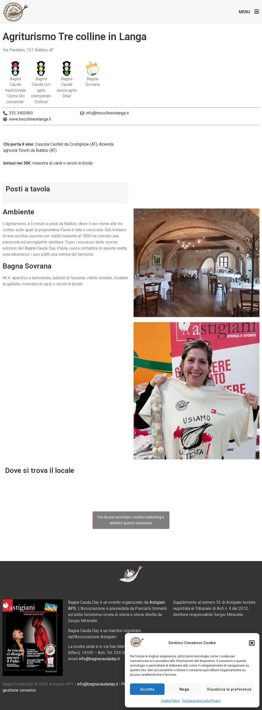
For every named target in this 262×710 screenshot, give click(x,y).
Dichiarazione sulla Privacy (201, 701)
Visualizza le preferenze (229, 689)
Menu (244, 11)
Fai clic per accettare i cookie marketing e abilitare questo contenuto (131, 520)
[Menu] (256, 11)
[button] (251, 643)
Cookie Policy (170, 701)
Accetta (147, 689)
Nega (184, 689)
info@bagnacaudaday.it (99, 658)
